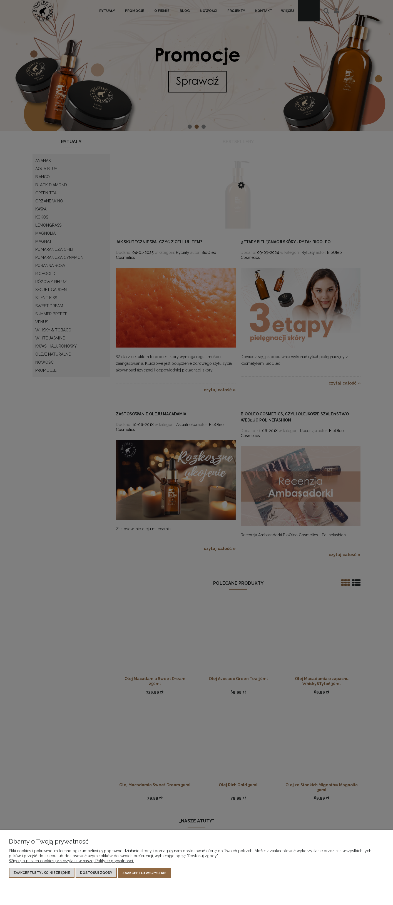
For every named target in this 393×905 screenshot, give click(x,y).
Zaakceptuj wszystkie (144, 873)
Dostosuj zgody (96, 873)
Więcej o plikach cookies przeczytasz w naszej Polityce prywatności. (71, 861)
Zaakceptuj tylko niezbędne (41, 873)
